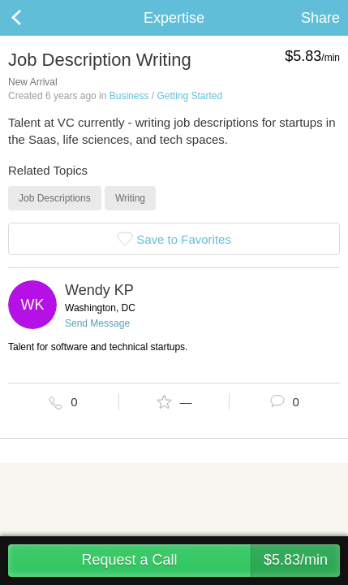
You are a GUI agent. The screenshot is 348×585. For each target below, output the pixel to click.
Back (32, 18)
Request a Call (210, 560)
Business (129, 96)
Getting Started (189, 96)
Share (320, 18)
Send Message (97, 323)
